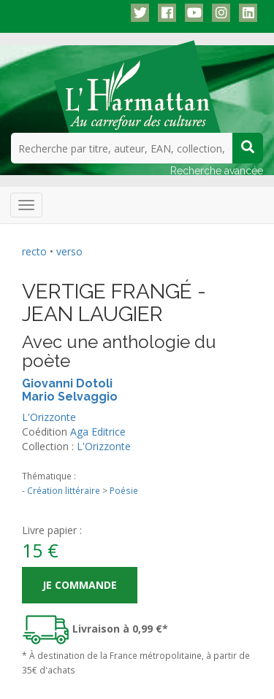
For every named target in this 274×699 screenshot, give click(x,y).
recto (34, 251)
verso (69, 251)
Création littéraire (63, 490)
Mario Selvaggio (70, 396)
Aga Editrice (98, 432)
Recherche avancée (216, 171)
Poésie (124, 490)
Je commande (79, 585)
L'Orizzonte (49, 417)
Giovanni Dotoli (67, 383)
